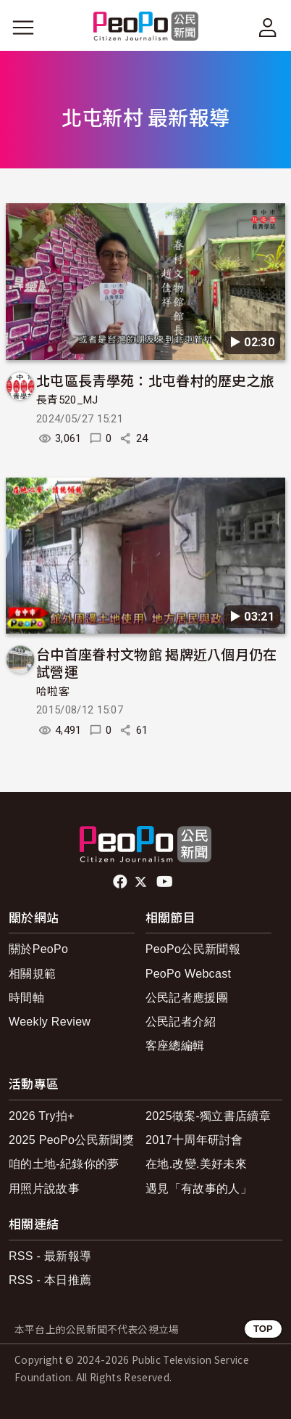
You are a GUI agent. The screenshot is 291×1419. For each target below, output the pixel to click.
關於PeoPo (38, 949)
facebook (121, 882)
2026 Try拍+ (42, 1116)
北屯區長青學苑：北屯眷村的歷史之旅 (155, 380)
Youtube (165, 882)
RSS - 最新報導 (50, 1256)
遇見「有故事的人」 (199, 1188)
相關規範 (32, 974)
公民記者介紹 (181, 1021)
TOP (263, 1328)
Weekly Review (49, 1021)
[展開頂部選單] (267, 27)
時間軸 (26, 997)
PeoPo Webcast (189, 974)
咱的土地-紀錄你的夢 (64, 1164)
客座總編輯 (175, 1045)
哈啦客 (52, 691)
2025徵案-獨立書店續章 (208, 1116)
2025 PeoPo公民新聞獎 (71, 1140)
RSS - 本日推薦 (50, 1280)
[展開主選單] (23, 27)
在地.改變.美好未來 (196, 1164)
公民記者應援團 (187, 997)
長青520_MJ (67, 399)
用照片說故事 (44, 1188)
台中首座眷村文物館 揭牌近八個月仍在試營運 (156, 662)
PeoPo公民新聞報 (193, 949)
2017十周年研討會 (194, 1140)
